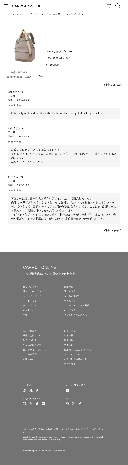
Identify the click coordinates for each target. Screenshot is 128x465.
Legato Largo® (31, 398)
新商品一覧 (70, 301)
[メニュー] (6, 5)
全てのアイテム (31, 286)
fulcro (69, 398)
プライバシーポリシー (75, 354)
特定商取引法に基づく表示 (78, 350)
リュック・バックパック (36, 14)
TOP (9, 14)
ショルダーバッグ (32, 296)
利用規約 (68, 345)
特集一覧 (68, 286)
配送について (30, 340)
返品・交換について (33, 335)
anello (18, 14)
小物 (25, 315)
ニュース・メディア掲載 (77, 305)
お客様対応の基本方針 (75, 359)
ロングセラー (71, 310)
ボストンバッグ (31, 310)
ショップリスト (72, 330)
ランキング (70, 291)
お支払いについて (32, 345)
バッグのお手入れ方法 (75, 315)
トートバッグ (30, 301)
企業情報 (68, 335)
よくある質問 (30, 354)
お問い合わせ (30, 359)
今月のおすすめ (72, 296)
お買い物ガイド (31, 330)
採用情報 (68, 340)
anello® (27, 385)
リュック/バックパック (35, 291)
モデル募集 (70, 364)
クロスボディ (30, 305)
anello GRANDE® (76, 385)
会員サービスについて (34, 350)
